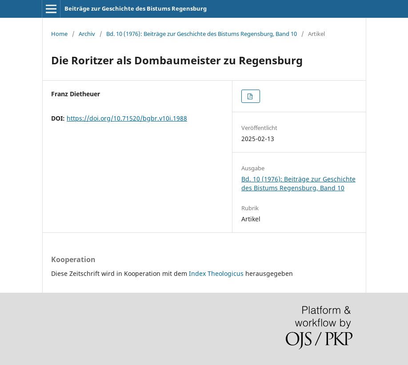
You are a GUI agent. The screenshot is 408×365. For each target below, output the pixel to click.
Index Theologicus (217, 273)
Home (59, 34)
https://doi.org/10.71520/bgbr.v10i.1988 (127, 118)
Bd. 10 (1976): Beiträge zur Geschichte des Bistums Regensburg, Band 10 (201, 34)
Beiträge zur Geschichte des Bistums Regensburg (135, 8)
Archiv (87, 34)
